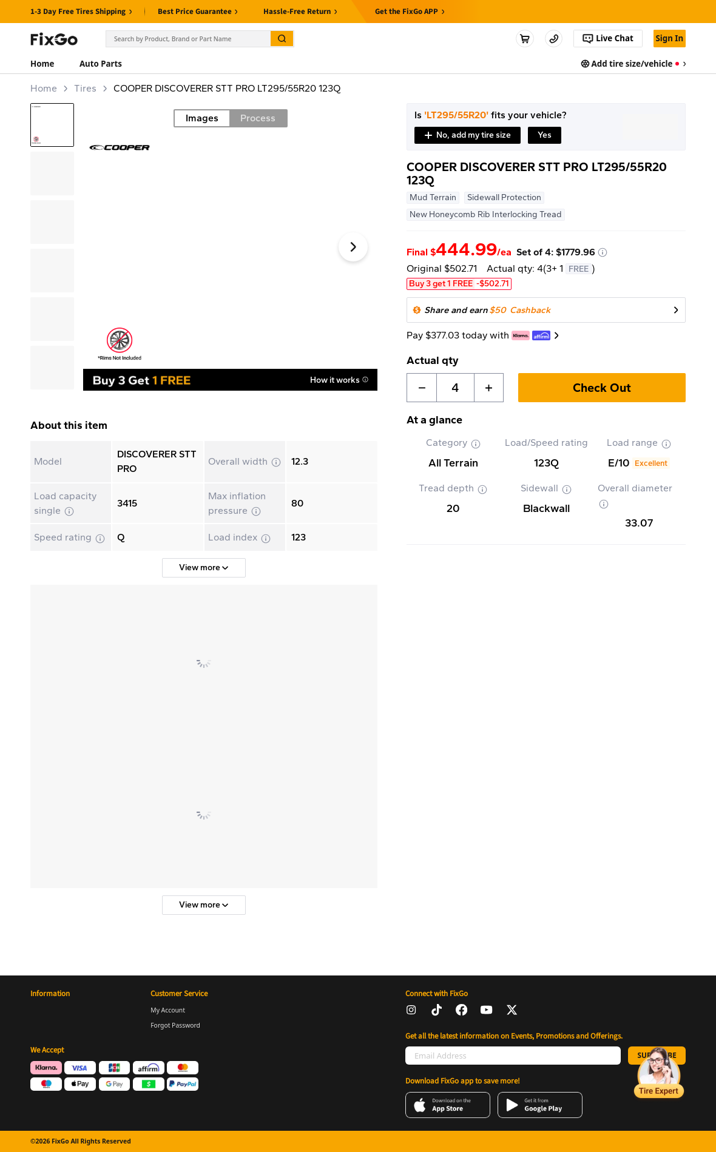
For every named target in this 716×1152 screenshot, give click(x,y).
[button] (467, 135)
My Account (167, 1010)
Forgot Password (175, 1025)
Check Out (602, 387)
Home (43, 88)
